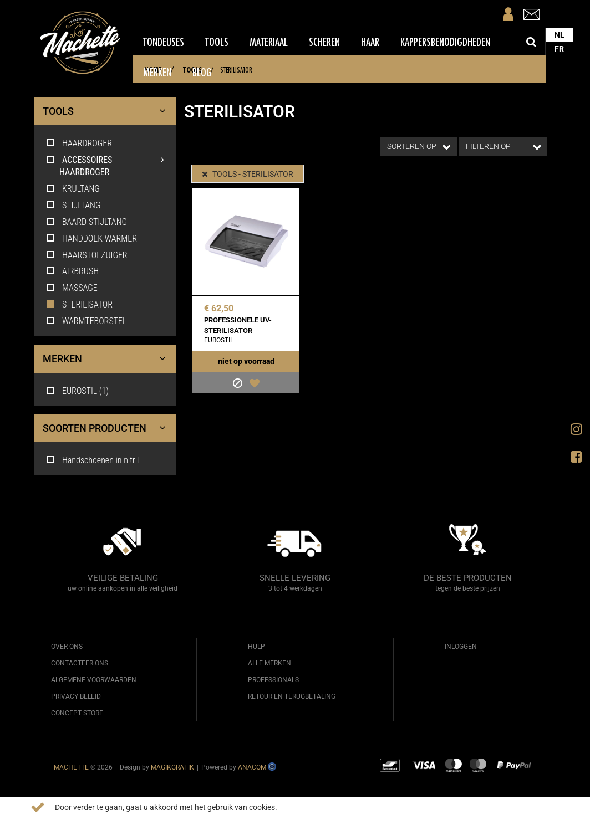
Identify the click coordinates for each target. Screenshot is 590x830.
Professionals (273, 680)
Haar (371, 42)
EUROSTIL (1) (77, 391)
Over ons (67, 646)
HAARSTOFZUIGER (86, 255)
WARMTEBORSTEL (85, 321)
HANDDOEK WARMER (91, 238)
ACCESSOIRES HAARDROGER (115, 165)
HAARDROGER (78, 143)
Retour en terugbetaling (291, 696)
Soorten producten (107, 428)
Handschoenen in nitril (92, 460)
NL (561, 34)
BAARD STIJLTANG (86, 222)
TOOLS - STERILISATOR (248, 174)
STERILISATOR (79, 304)
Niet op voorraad (246, 361)
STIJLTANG (72, 205)
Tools (218, 42)
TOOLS (107, 111)
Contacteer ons (79, 663)
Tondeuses (164, 42)
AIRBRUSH (72, 271)
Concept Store (77, 713)
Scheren (325, 42)
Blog (203, 72)
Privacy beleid (76, 696)
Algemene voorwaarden (93, 680)
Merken (158, 72)
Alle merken (269, 663)
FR (561, 48)
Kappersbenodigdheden (446, 42)
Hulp (256, 646)
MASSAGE (71, 288)
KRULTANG (72, 189)
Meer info (299, 807)
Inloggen (461, 646)
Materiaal (270, 42)
